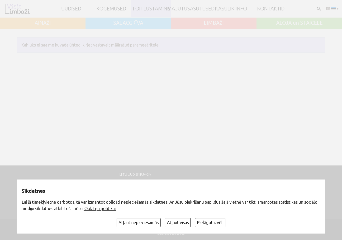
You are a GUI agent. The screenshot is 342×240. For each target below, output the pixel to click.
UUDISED (71, 8)
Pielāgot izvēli (210, 222)
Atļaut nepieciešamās (139, 222)
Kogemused (111, 8)
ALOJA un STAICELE (299, 23)
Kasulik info (231, 8)
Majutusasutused (190, 8)
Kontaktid (271, 8)
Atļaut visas (178, 222)
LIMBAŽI (214, 23)
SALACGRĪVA (128, 23)
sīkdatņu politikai (100, 208)
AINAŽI (43, 23)
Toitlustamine (151, 8)
